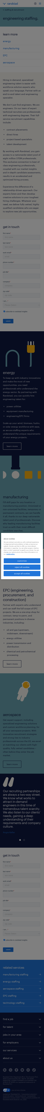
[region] (22, 556)
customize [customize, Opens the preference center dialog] (22, 560)
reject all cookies (22, 567)
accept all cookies (22, 573)
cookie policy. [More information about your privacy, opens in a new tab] (10, 554)
